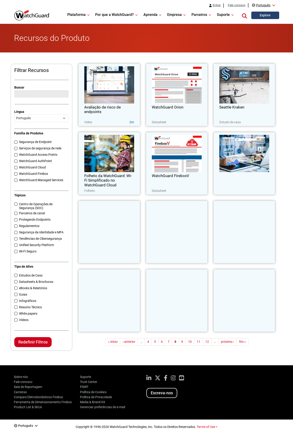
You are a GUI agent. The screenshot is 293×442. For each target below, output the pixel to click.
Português (263, 5)
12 (207, 341)
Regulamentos (29, 226)
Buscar (19, 87)
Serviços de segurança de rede (40, 148)
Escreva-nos (162, 392)
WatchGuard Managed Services (41, 180)
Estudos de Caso (31, 275)
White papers (28, 313)
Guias (23, 294)
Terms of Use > (207, 427)
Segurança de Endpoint (35, 142)
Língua (19, 112)
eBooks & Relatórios (33, 288)
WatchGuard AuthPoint (35, 161)
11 (198, 341)
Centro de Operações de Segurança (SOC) (36, 206)
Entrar (217, 5)
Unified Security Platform (36, 245)
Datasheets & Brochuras (36, 282)
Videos (24, 320)
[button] (244, 15)
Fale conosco (236, 5)
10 (190, 341)
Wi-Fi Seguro (27, 251)
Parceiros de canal (32, 213)
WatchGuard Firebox (33, 173)
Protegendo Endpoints (35, 219)
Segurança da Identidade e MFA (41, 232)
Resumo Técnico (30, 307)
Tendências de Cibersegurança (40, 238)
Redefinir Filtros (32, 342)
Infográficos (27, 301)
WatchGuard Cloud (32, 167)
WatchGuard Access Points (38, 154)
